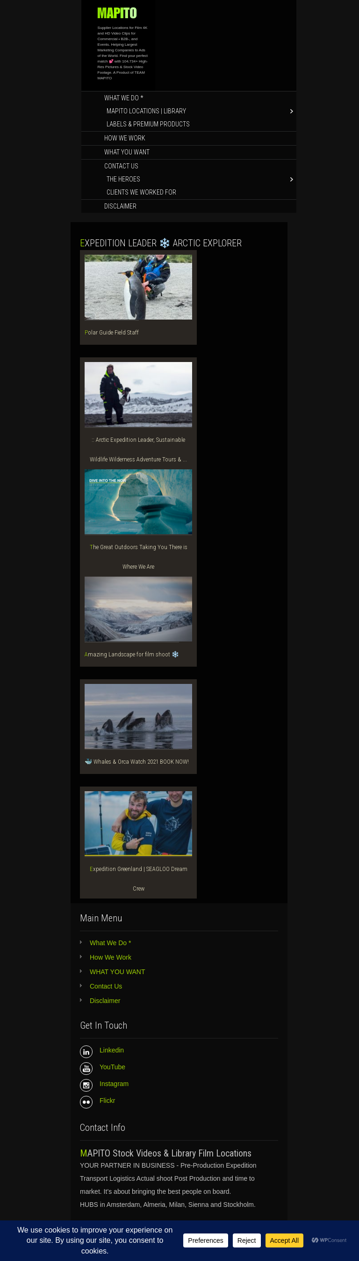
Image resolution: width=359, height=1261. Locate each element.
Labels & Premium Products (148, 124)
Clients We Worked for (141, 192)
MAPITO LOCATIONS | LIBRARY (146, 111)
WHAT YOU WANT (127, 152)
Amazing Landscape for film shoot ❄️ (132, 654)
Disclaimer (120, 206)
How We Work (124, 138)
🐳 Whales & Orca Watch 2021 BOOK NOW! (137, 761)
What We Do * (123, 98)
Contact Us (121, 166)
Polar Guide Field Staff (112, 332)
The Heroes (123, 179)
